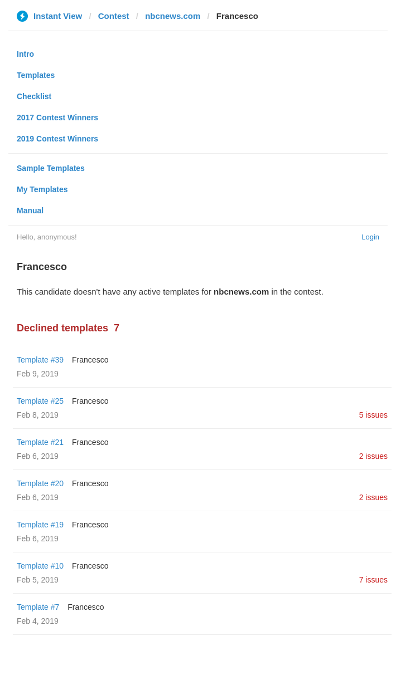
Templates (36, 75)
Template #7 (38, 607)
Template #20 (40, 483)
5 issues (373, 414)
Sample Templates (51, 168)
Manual (30, 210)
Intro (25, 54)
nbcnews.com (172, 16)
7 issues (373, 579)
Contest (113, 16)
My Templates (42, 189)
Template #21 (40, 442)
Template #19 (40, 524)
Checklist (34, 96)
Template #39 (40, 359)
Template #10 (40, 565)
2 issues (373, 456)
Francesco (90, 359)
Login (370, 237)
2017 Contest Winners (57, 117)
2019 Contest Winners (57, 138)
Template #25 (40, 401)
